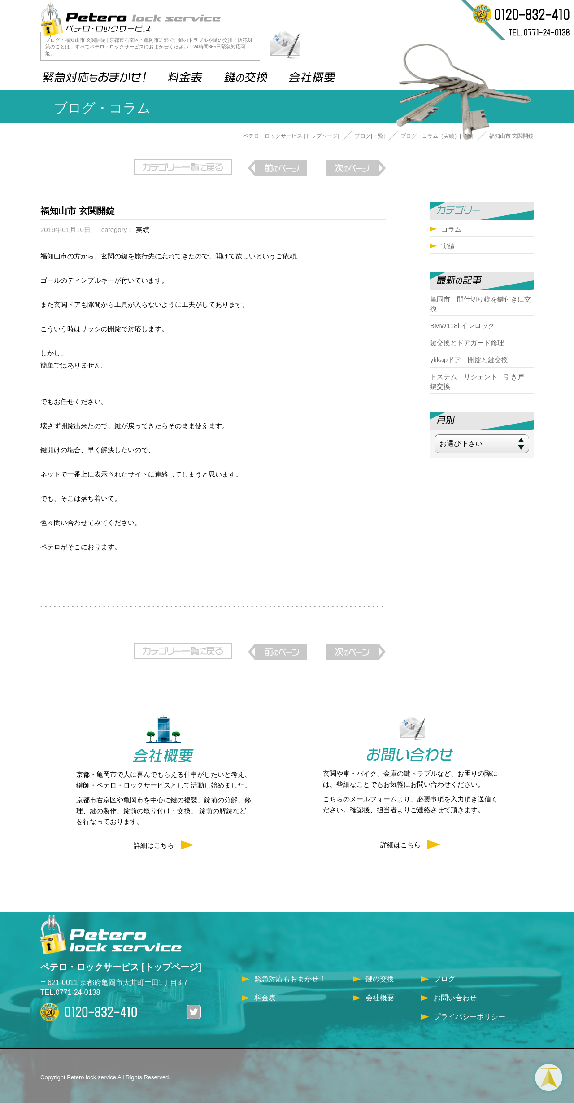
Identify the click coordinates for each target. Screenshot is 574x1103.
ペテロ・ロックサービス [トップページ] (291, 136)
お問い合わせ (455, 994)
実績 (142, 228)
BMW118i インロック (462, 325)
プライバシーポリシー (469, 1013)
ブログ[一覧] (370, 136)
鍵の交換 (379, 975)
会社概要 (379, 994)
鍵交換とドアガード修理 (467, 342)
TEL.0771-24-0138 (70, 989)
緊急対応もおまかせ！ (290, 975)
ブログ (444, 975)
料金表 (265, 994)
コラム (451, 229)
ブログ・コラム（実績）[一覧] (437, 136)
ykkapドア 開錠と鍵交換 (469, 359)
